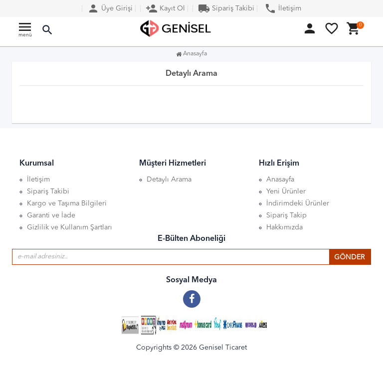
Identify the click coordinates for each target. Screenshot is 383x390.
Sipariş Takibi (226, 8)
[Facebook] (191, 295)
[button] (47, 30)
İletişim (282, 8)
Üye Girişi (110, 8)
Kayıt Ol (165, 8)
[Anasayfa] (176, 28)
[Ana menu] (25, 32)
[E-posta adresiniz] (170, 256)
